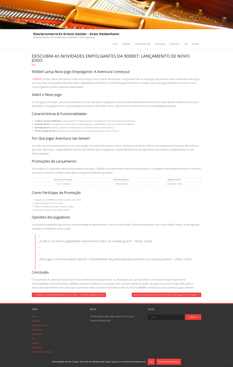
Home (115, 44)
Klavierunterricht (142, 44)
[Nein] (229, 361)
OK (151, 361)
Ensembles (175, 44)
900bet (38, 79)
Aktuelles (126, 44)
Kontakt (195, 44)
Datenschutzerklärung (42, 351)
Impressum (37, 347)
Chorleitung (160, 44)
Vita (186, 44)
